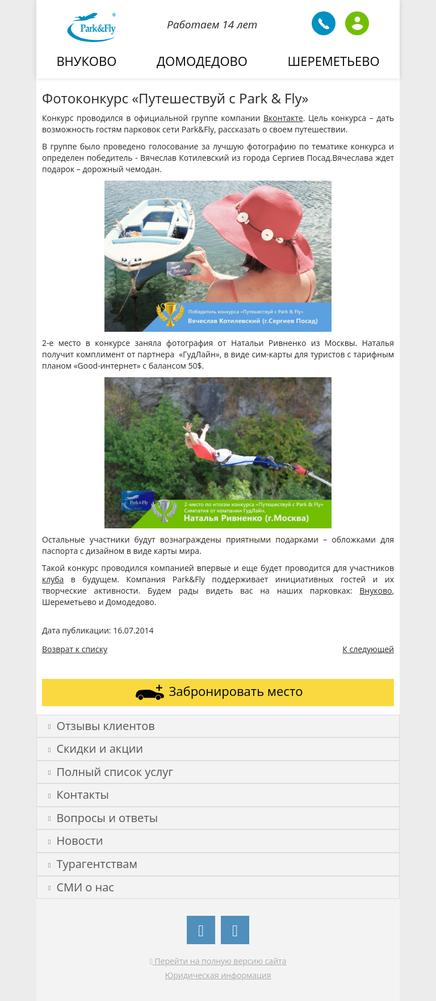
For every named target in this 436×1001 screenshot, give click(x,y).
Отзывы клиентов (101, 725)
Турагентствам (92, 863)
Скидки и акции (95, 748)
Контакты (78, 794)
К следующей (368, 649)
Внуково (86, 60)
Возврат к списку (74, 649)
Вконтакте (283, 117)
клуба (53, 579)
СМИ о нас (81, 887)
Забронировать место (218, 692)
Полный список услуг (110, 771)
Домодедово (202, 60)
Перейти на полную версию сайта (218, 961)
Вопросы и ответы (103, 817)
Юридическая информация (218, 975)
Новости (75, 840)
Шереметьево (334, 60)
